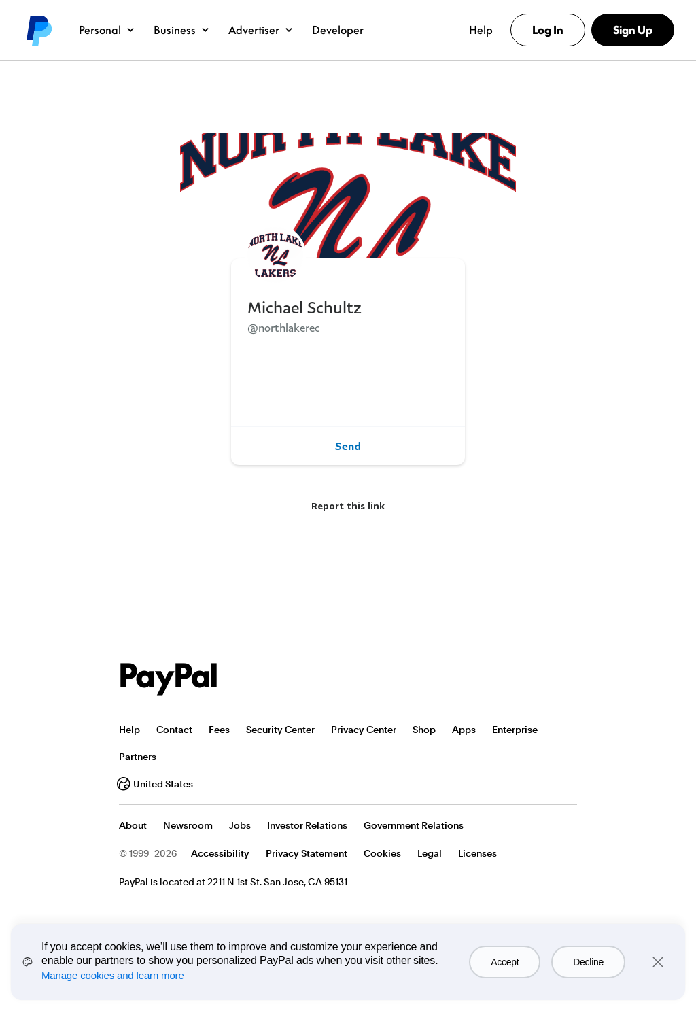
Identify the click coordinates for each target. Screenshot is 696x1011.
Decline (588, 962)
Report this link (348, 505)
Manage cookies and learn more (112, 975)
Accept (505, 962)
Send (348, 446)
